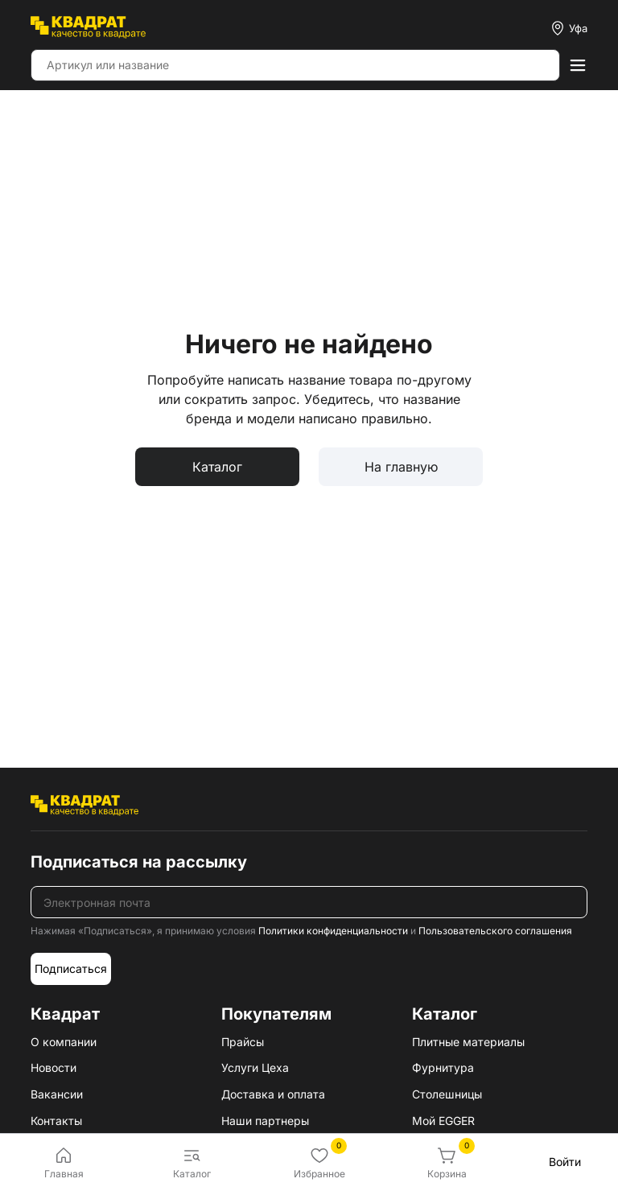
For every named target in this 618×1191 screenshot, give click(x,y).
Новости (53, 1067)
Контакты (56, 1120)
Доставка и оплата (273, 1094)
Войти (565, 1161)
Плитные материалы (468, 1042)
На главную (401, 467)
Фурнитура (443, 1067)
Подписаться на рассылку (139, 862)
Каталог (217, 467)
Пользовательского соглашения (495, 931)
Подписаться (71, 968)
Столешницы (447, 1094)
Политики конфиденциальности (333, 931)
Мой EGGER (443, 1120)
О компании (64, 1042)
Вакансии (57, 1094)
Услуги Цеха (255, 1067)
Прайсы (242, 1042)
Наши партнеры (265, 1120)
